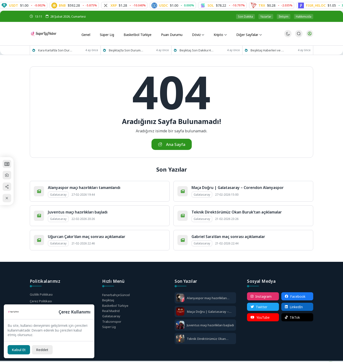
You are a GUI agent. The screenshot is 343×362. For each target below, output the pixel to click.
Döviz (194, 33)
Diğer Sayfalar (245, 33)
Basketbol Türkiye (136, 33)
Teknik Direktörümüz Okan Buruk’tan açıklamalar (237, 213)
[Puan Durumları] (10, 163)
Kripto (216, 33)
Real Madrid (111, 313)
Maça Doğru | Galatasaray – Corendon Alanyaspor (238, 188)
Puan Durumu (170, 33)
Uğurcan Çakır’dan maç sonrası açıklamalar (86, 237)
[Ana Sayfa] (10, 174)
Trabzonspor (112, 324)
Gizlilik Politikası (42, 295)
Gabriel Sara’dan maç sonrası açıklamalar (228, 237)
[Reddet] (45, 349)
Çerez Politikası (41, 302)
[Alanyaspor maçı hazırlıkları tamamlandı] (180, 299)
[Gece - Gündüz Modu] (287, 36)
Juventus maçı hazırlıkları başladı (77, 213)
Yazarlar (265, 17)
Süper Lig (106, 33)
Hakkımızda (303, 17)
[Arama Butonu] (298, 34)
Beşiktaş (109, 301)
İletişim (283, 17)
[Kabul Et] (20, 349)
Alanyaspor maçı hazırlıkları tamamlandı (84, 188)
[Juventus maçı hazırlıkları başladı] (180, 326)
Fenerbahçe (116, 296)
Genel (86, 33)
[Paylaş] (10, 186)
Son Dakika (245, 17)
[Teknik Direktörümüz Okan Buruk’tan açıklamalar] (180, 340)
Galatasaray (111, 319)
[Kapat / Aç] (10, 198)
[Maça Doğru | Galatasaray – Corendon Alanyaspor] (180, 313)
